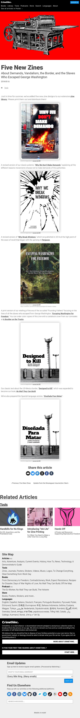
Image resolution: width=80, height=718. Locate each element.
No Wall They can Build (26, 589)
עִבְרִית (20, 611)
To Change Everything (63, 571)
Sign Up (68, 681)
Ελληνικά (6, 605)
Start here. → (71, 652)
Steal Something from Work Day (16, 574)
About (55, 6)
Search (38, 6)
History (43, 561)
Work (48, 580)
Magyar (5, 608)
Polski (73, 602)
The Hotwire (43, 589)
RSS (11, 558)
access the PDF (37, 160)
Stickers (28, 571)
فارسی (20, 608)
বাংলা (74, 608)
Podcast (6, 586)
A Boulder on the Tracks (13, 319)
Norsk (22, 614)
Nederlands (29, 608)
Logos (49, 571)
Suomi (14, 605)
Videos (36, 571)
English (5, 602)
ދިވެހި (68, 611)
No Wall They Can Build (26, 391)
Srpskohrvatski (42, 608)
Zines (4, 571)
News (57, 561)
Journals (12, 571)
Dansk (13, 611)
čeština (62, 605)
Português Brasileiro (52, 602)
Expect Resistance (59, 580)
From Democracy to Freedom (15, 580)
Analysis (20, 561)
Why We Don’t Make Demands (48, 165)
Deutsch (29, 602)
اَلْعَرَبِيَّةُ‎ (68, 608)
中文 (39, 605)
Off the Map (66, 583)
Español (13, 602)
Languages (46, 6)
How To (50, 561)
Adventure (11, 561)
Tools (17, 6)
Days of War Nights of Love (25, 583)
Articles (5, 558)
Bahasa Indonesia (50, 605)
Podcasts (24, 6)
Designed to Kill (45, 388)
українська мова (41, 611)
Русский (66, 602)
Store (32, 6)
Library (10, 6)
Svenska (6, 611)
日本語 (21, 605)
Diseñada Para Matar (53, 396)
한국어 (53, 608)
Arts (4, 561)
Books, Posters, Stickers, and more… (18, 596)
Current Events (32, 561)
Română (61, 608)
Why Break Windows (27, 237)
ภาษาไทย (28, 611)
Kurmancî (14, 614)
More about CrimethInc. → (65, 642)
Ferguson (46, 240)
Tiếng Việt (54, 611)
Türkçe (13, 608)
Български (31, 605)
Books (3, 6)
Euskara (70, 605)
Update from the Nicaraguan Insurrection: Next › (51, 483)
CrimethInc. (6, 2)
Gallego (5, 614)
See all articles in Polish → (12, 9)
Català (63, 611)
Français (38, 602)
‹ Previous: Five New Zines (21, 483)
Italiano (21, 602)
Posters (20, 571)
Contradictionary (37, 580)
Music (43, 571)
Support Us (74, 2)
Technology (66, 561)
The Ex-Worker (8, 589)
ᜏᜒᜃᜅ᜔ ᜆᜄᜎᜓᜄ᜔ (33, 614)
